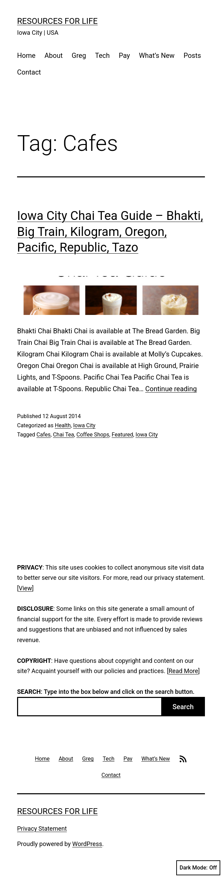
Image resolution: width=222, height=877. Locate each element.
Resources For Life (57, 21)
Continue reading (171, 389)
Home (26, 55)
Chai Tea (63, 434)
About (53, 55)
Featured (122, 434)
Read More (183, 670)
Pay (124, 55)
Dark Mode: (198, 868)
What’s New (157, 55)
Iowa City (84, 425)
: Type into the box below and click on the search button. (106, 691)
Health (63, 425)
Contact (29, 72)
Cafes (44, 434)
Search (183, 707)
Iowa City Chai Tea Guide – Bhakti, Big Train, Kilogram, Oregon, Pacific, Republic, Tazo (110, 232)
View (25, 588)
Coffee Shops (93, 434)
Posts (192, 55)
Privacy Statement (42, 828)
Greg (79, 55)
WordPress (87, 843)
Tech (102, 55)
